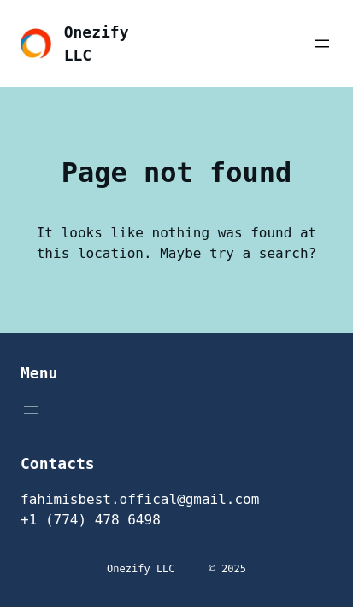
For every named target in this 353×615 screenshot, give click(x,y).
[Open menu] (322, 43)
